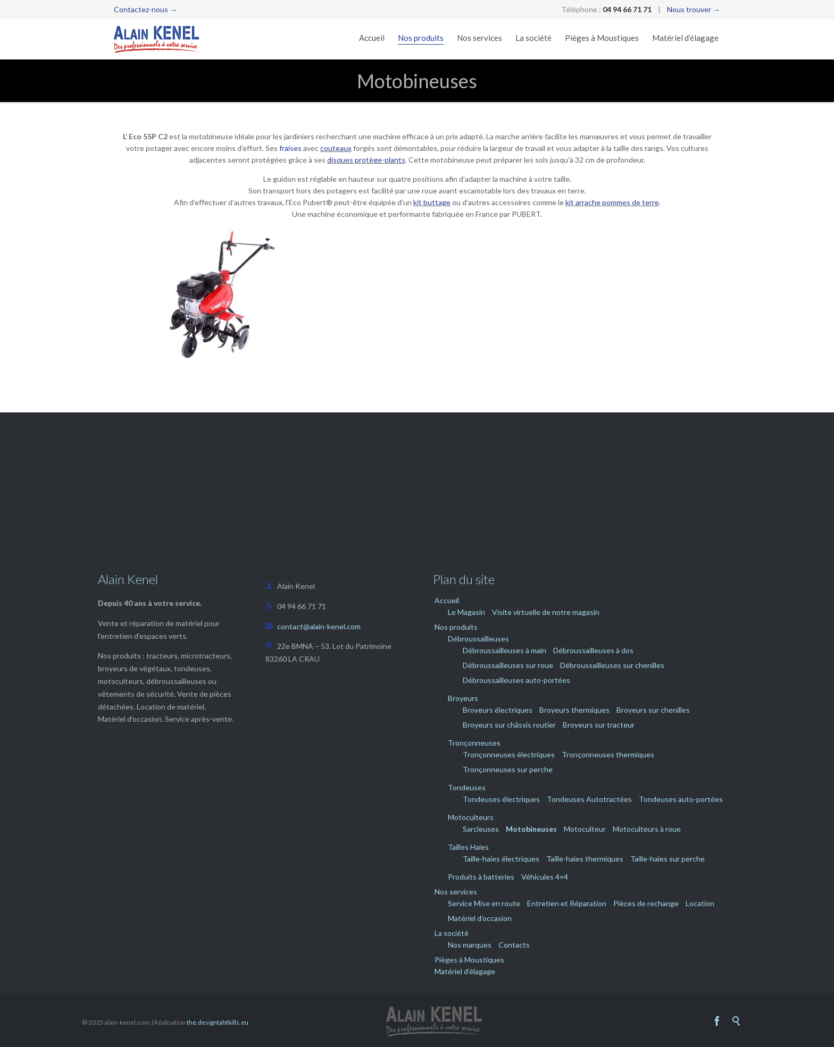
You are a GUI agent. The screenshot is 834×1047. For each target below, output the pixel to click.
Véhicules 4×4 (544, 876)
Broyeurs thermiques (574, 709)
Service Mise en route (484, 903)
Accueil (447, 600)
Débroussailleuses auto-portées (516, 680)
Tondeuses (467, 787)
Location (700, 903)
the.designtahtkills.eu (217, 1022)
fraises (290, 148)
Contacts (514, 944)
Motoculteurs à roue (647, 828)
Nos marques (469, 944)
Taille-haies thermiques (584, 858)
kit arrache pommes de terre (612, 202)
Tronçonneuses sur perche (508, 769)
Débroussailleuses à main (504, 650)
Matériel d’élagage (465, 971)
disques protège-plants (366, 159)
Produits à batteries (481, 876)
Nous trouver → (693, 9)
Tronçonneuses (474, 742)
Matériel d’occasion (480, 918)
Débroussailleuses (478, 638)
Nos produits (456, 626)
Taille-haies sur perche (667, 858)
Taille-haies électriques (501, 858)
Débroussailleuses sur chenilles (612, 665)
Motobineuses (531, 828)
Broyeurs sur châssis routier (509, 724)
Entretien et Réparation (566, 903)
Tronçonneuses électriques (509, 754)
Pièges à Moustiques (469, 959)
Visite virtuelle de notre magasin (545, 612)
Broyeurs (463, 698)
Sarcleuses (481, 828)
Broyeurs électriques (497, 709)
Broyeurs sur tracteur (599, 724)
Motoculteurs (471, 817)
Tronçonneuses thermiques (608, 754)
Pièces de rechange (646, 903)
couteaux (336, 148)
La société (452, 933)
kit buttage (432, 202)
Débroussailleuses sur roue (508, 665)
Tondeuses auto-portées (681, 799)
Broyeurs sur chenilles (653, 709)
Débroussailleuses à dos (593, 650)
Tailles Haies (468, 846)
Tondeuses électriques (501, 799)
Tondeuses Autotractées (589, 799)
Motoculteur (585, 828)
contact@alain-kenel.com (313, 626)
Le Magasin (466, 612)
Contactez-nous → (145, 9)
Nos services (456, 891)
